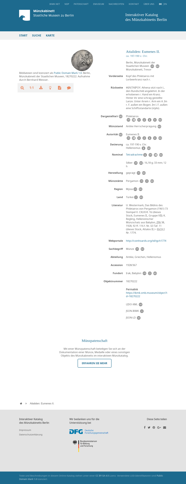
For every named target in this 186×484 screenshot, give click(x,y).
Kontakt (134, 3)
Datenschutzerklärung (30, 434)
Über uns (149, 3)
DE (160, 3)
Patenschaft (81, 3)
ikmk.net (54, 3)
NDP (67, 3)
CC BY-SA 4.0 (102, 475)
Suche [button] (36, 35)
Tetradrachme (134, 154)
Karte (50, 35)
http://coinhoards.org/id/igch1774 (146, 240)
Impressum (25, 430)
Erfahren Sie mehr (94, 363)
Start (23, 35)
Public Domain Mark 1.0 (68, 73)
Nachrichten (116, 3)
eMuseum (98, 3)
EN (165, 3)
